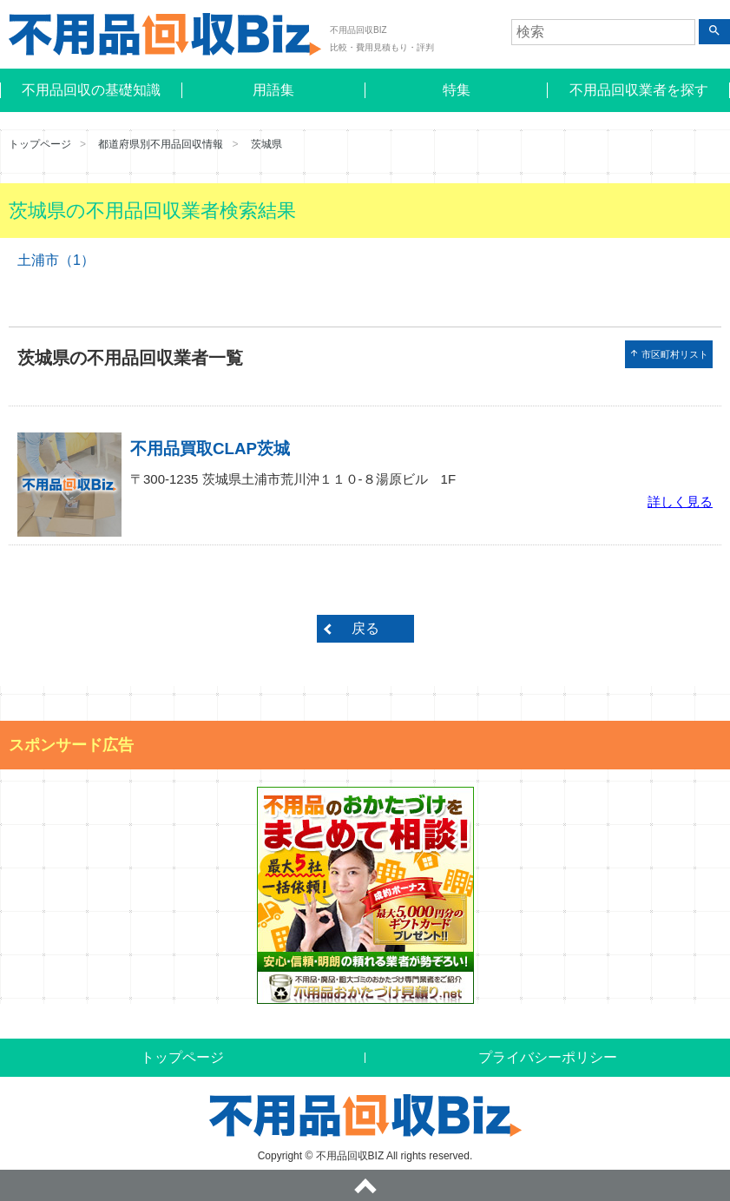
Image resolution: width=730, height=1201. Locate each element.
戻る (365, 628)
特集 (456, 89)
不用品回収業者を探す (638, 89)
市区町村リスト (668, 354)
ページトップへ (365, 1185)
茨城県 (266, 144)
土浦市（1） (56, 260)
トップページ (40, 144)
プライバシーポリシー (547, 1057)
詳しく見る (680, 501)
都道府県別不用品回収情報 (160, 144)
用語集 (273, 89)
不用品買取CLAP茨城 (210, 448)
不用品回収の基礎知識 (91, 89)
